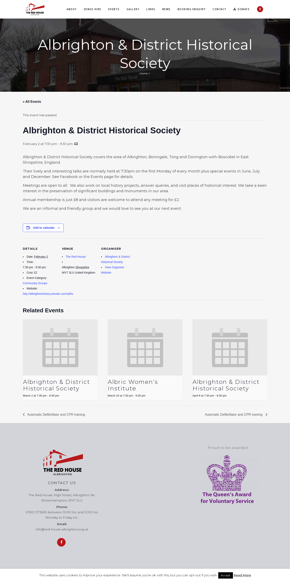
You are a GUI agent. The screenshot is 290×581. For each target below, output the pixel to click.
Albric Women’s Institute (133, 385)
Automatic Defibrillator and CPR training (56, 414)
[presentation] (60, 347)
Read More (242, 575)
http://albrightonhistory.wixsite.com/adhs (48, 293)
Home (144, 73)
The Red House (76, 256)
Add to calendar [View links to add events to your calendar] (44, 227)
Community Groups (35, 283)
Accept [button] (225, 575)
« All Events (32, 101)
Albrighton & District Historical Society (56, 385)
